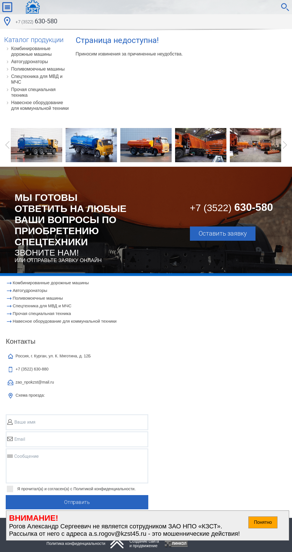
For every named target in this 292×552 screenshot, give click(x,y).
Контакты (20, 341)
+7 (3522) (31, 369)
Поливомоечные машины (38, 69)
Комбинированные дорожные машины (31, 51)
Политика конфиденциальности (76, 543)
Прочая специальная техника (33, 92)
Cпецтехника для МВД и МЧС (36, 79)
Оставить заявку (222, 233)
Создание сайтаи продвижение (144, 543)
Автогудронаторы (29, 61)
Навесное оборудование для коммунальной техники (40, 105)
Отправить (77, 502)
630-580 (36, 22)
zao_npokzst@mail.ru (34, 382)
